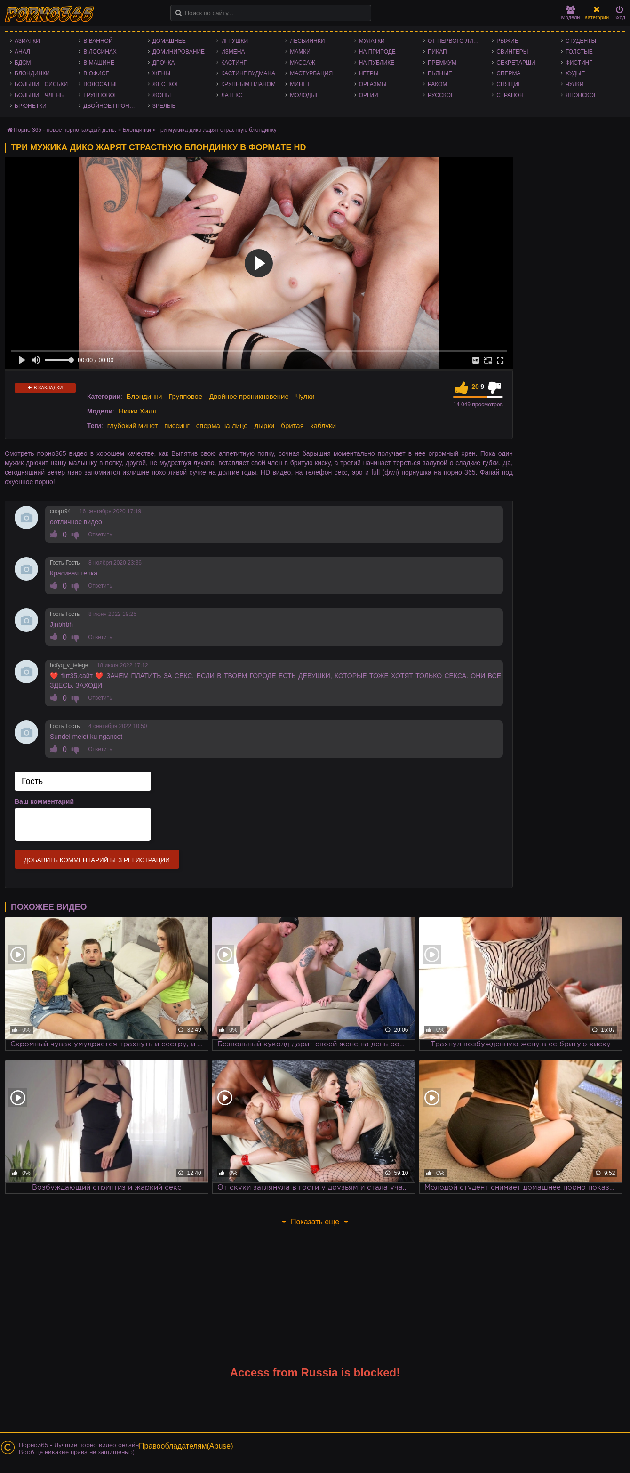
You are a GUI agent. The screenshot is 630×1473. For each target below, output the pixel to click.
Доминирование (178, 52)
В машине (98, 62)
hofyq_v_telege (69, 665)
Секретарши (515, 62)
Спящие (509, 84)
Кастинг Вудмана (248, 73)
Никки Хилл (138, 411)
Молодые (304, 95)
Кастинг (234, 62)
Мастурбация (311, 73)
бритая (292, 425)
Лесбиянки (307, 41)
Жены (161, 73)
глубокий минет (132, 425)
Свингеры (512, 52)
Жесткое (166, 84)
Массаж (302, 62)
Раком (437, 84)
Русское (441, 95)
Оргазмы (373, 84)
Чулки (575, 84)
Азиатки (27, 41)
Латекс (232, 95)
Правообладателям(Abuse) (186, 1446)
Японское (582, 95)
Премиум (442, 62)
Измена (233, 52)
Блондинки (32, 73)
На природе (377, 52)
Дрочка (163, 62)
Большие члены (40, 95)
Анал (22, 52)
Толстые (579, 52)
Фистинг (579, 62)
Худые (575, 73)
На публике (377, 62)
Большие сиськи (41, 84)
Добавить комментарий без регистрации (97, 860)
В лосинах (100, 52)
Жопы (161, 95)
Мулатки (372, 41)
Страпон (509, 95)
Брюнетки (31, 106)
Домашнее (169, 41)
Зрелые (164, 106)
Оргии (368, 95)
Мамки (300, 52)
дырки (265, 425)
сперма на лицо (222, 425)
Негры (369, 73)
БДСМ (23, 62)
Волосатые (101, 84)
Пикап (437, 52)
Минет (300, 84)
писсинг (177, 425)
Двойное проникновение (113, 106)
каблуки (323, 425)
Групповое (100, 95)
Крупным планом (248, 84)
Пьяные (440, 73)
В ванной (97, 41)
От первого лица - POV (457, 41)
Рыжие (507, 41)
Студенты (581, 41)
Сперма (508, 73)
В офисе (96, 73)
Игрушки (234, 41)
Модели (570, 13)
